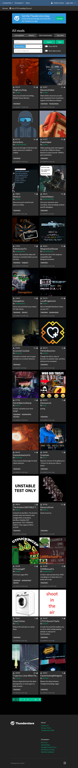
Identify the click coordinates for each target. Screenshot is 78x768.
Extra (44, 457)
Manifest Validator (47, 752)
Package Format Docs (48, 747)
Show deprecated (55, 51)
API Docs (44, 742)
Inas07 (45, 303)
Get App (60, 18)
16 (35, 699)
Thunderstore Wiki (47, 730)
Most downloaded (45, 35)
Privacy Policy (46, 728)
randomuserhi (20, 251)
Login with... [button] (70, 3)
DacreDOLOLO (48, 251)
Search (49, 42)
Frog (44, 405)
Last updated (19, 35)
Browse (5, 8)
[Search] (28, 42)
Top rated (60, 35)
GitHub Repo (45, 745)
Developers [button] (19, 3)
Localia (17, 92)
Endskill (18, 571)
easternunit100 (20, 144)
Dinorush (18, 353)
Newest (31, 35)
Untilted (45, 678)
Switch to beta (57, 3)
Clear (60, 42)
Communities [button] (7, 3)
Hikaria (17, 510)
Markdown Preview (48, 750)
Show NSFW (53, 46)
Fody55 (45, 623)
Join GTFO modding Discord (21, 8)
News (28, 3)
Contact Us (45, 725)
